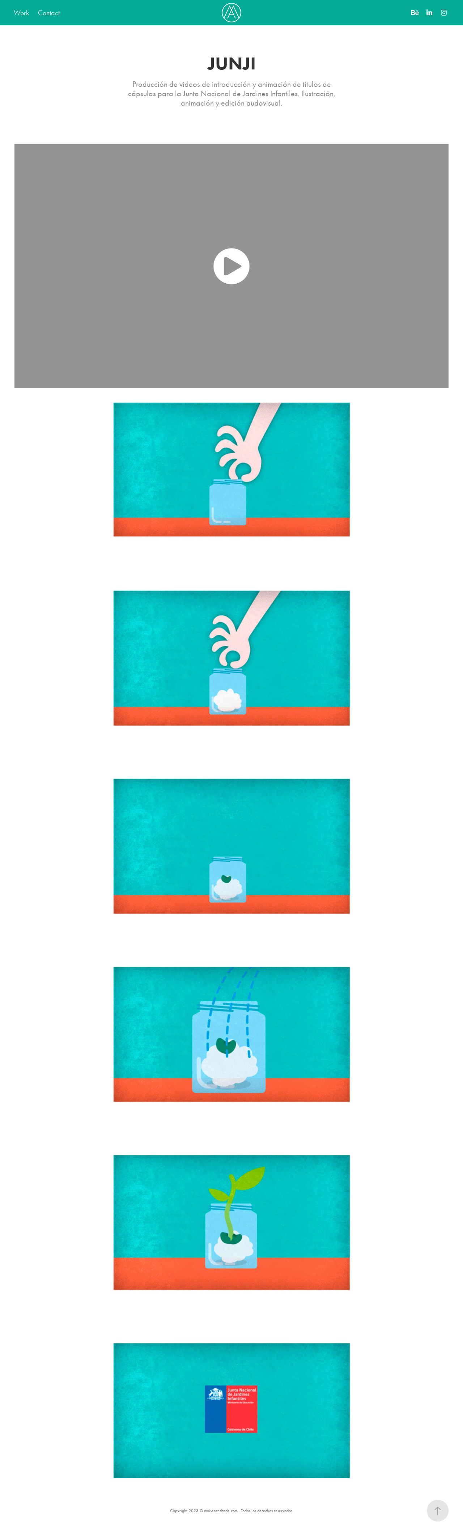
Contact (49, 12)
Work (21, 12)
